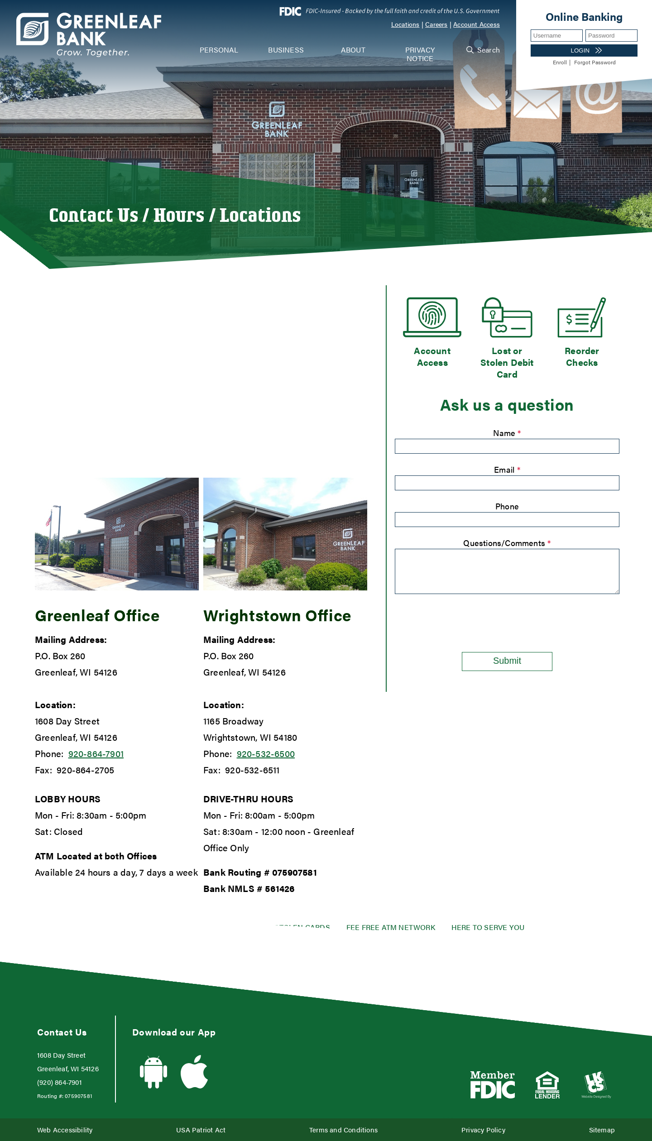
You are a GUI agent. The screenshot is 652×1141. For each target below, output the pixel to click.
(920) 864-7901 (59, 1082)
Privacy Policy (483, 1129)
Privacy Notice (420, 53)
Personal (219, 49)
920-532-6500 (266, 753)
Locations (405, 24)
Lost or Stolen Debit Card (506, 362)
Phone (507, 506)
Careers (436, 24)
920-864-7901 (96, 753)
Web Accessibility (64, 1129)
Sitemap (602, 1129)
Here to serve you (487, 927)
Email (507, 469)
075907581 (294, 871)
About (353, 49)
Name (507, 432)
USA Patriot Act (200, 1129)
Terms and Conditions (343, 1129)
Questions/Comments (507, 542)
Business (286, 49)
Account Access (476, 24)
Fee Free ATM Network (390, 927)
